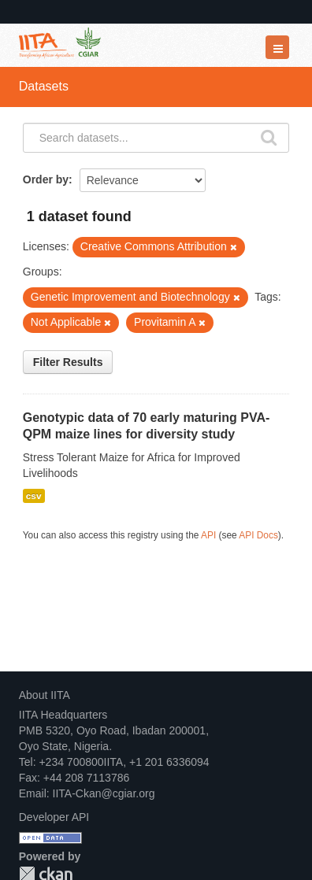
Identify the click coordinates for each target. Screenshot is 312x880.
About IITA (44, 695)
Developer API (54, 817)
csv (34, 495)
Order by (46, 179)
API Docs (258, 535)
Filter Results (68, 362)
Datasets (44, 86)
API (208, 535)
